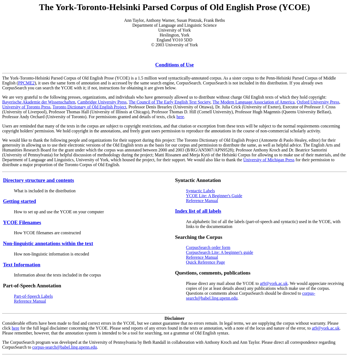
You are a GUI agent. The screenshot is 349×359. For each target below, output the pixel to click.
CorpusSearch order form (208, 247)
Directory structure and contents (38, 180)
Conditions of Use (174, 65)
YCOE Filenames (22, 222)
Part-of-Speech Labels (33, 296)
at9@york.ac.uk (274, 283)
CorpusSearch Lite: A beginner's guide (219, 252)
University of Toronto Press (26, 107)
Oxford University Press (318, 102)
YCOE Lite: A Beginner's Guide (214, 195)
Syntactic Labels (200, 190)
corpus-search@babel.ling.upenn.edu (64, 347)
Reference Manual (30, 301)
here (180, 116)
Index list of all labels (198, 211)
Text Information (21, 264)
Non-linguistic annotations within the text (48, 243)
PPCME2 (26, 83)
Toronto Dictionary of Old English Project (89, 107)
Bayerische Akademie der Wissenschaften (38, 102)
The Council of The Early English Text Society (169, 102)
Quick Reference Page (205, 262)
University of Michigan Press (268, 159)
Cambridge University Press (102, 102)
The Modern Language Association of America (254, 102)
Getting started (19, 201)
